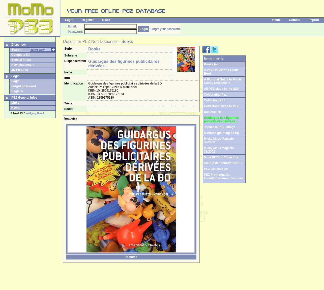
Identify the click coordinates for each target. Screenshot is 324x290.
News (106, 20)
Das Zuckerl (212, 112)
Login (69, 20)
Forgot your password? (166, 29)
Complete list (20, 54)
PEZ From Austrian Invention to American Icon (223, 176)
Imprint (314, 20)
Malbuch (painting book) (221, 133)
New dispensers (22, 65)
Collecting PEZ (214, 100)
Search (16, 49)
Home (276, 20)
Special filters (21, 60)
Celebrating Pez (215, 94)
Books (127, 41)
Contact (294, 20)
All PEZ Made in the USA (221, 89)
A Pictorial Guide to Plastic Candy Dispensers (223, 81)
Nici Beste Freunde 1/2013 (223, 163)
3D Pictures (19, 70)
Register (88, 20)
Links (15, 102)
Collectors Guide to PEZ (221, 106)
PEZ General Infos (24, 97)
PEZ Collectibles (216, 169)
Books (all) (211, 64)
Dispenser (18, 44)
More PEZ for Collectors (221, 157)
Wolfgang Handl (35, 113)
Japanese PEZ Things (219, 127)
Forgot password (23, 86)
